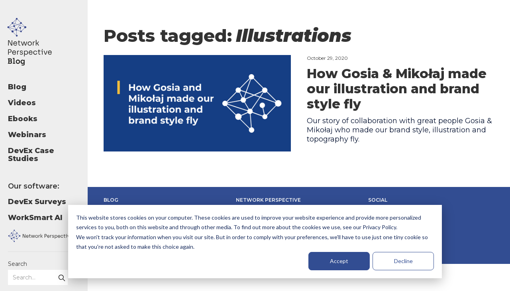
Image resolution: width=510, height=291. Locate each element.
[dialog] (255, 241)
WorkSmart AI (35, 218)
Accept (339, 261)
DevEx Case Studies (31, 155)
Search (17, 263)
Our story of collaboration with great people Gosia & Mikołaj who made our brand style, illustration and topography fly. (399, 130)
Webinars (27, 135)
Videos (22, 103)
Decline (403, 261)
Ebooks (22, 119)
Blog (17, 87)
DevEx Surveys (37, 202)
